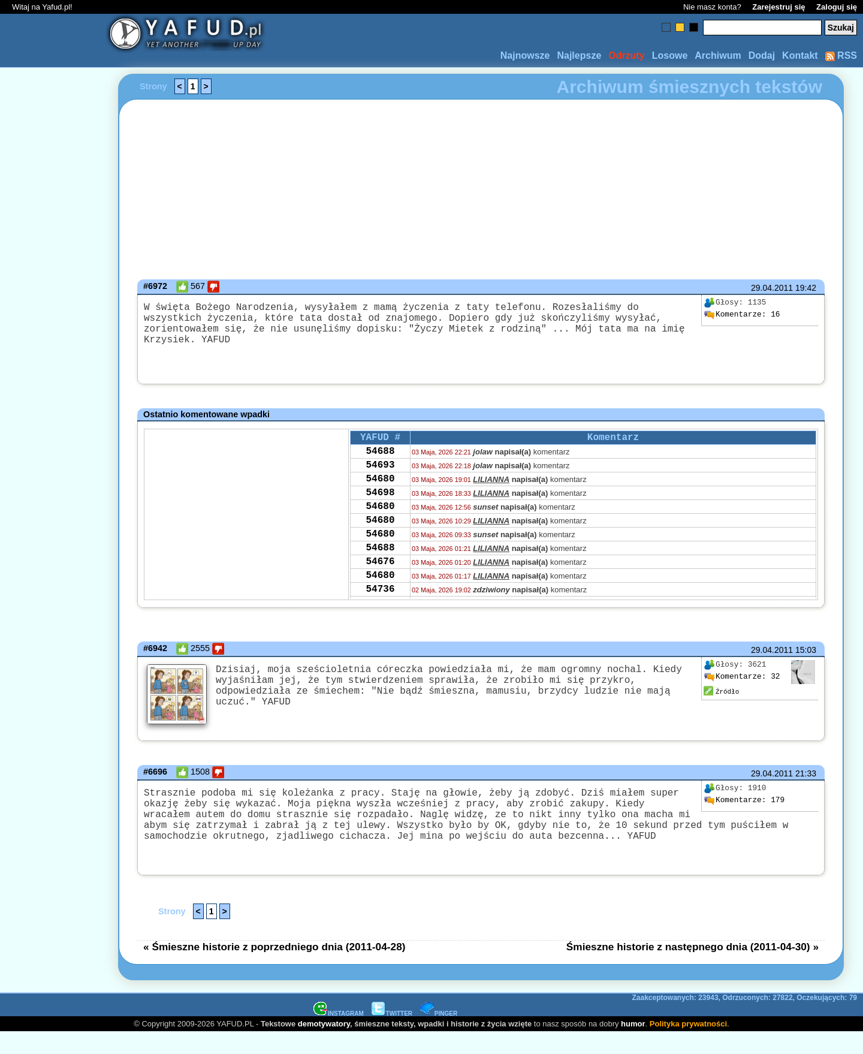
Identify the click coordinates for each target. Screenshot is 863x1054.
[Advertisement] (53, 527)
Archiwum (718, 55)
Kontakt (800, 55)
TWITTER (392, 1035)
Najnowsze (525, 55)
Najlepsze (579, 55)
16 (742, 314)
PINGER (438, 1035)
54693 (380, 471)
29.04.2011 (772, 288)
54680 (380, 487)
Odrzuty (626, 55)
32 (742, 676)
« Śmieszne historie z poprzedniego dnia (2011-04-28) (274, 968)
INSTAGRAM (338, 1035)
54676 (380, 584)
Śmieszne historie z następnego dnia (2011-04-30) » (692, 968)
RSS (841, 55)
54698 (380, 503)
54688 (380, 455)
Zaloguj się (836, 6)
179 (744, 810)
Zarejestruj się (778, 6)
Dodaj (762, 55)
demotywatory (324, 1045)
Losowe (670, 55)
